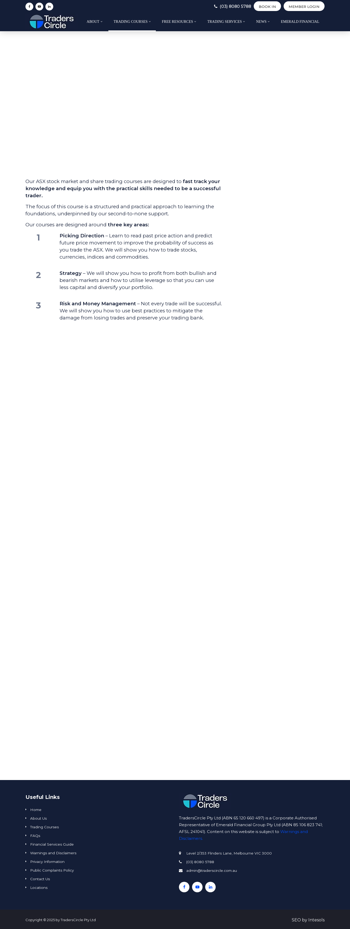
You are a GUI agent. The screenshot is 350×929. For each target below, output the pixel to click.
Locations (38, 887)
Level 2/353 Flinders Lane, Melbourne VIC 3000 (229, 853)
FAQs (35, 836)
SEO (296, 919)
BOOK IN (265, 6)
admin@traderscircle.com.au (211, 870)
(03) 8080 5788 (225, 6)
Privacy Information (47, 861)
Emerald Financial (300, 22)
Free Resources (177, 22)
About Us (38, 818)
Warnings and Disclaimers (53, 853)
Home (35, 810)
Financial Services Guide (52, 844)
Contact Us (40, 879)
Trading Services (224, 22)
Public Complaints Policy (52, 870)
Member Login (303, 6)
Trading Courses (131, 22)
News (261, 22)
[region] (175, 459)
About (93, 22)
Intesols (316, 919)
